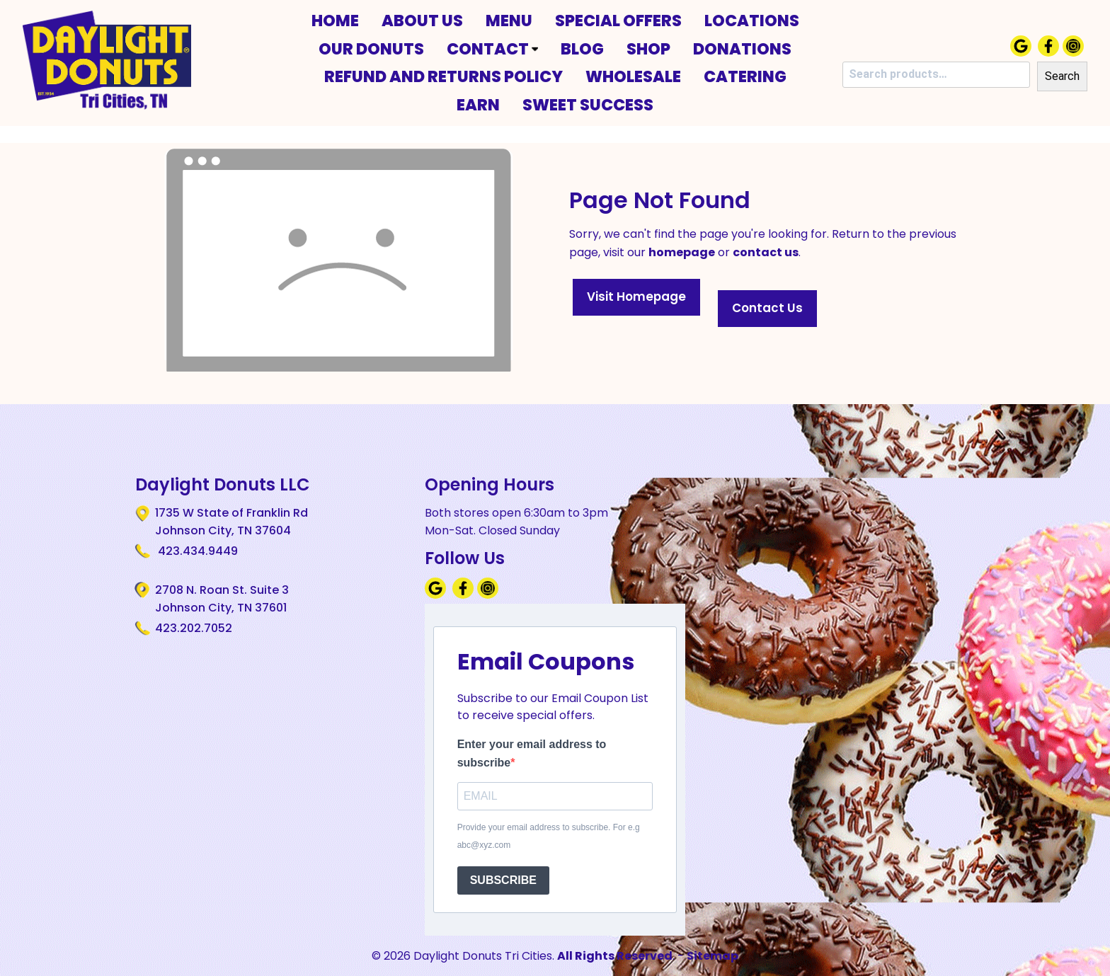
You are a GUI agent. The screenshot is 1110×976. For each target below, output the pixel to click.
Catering (745, 76)
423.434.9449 (196, 551)
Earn (478, 104)
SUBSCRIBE (503, 880)
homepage (681, 252)
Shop (648, 49)
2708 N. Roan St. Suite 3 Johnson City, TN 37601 (222, 598)
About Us (422, 20)
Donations (742, 49)
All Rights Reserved (615, 956)
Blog (582, 49)
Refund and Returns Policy (443, 76)
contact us (766, 252)
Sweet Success (587, 104)
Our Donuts (371, 49)
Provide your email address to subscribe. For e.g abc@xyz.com (548, 836)
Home (335, 20)
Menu (509, 20)
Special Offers (618, 20)
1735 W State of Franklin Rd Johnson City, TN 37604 (231, 521)
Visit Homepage (636, 296)
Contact (492, 49)
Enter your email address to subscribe (532, 753)
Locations (751, 20)
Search (1062, 76)
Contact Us (767, 307)
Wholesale (633, 76)
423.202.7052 (193, 628)
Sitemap (712, 956)
